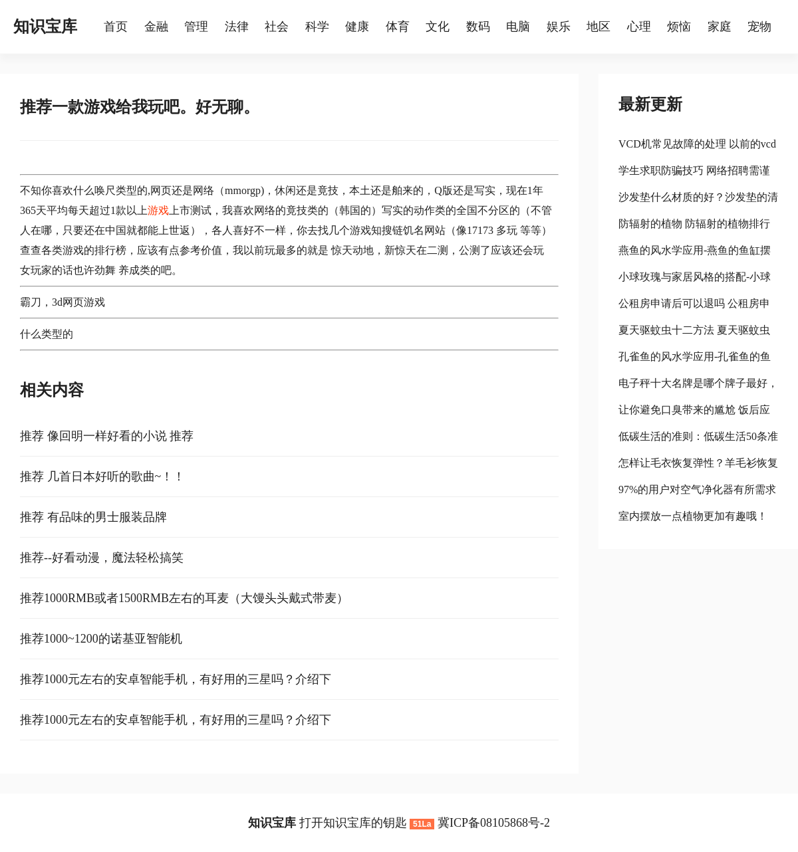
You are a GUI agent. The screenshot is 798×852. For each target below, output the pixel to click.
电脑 (518, 26)
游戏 (158, 210)
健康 (357, 26)
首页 (116, 26)
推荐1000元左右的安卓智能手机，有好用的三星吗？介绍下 (175, 679)
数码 (478, 26)
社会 (277, 26)
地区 (598, 26)
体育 (398, 26)
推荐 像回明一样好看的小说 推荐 (107, 436)
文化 (438, 26)
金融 (156, 26)
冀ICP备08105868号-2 (494, 822)
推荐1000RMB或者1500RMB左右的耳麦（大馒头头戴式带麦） (184, 598)
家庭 (720, 26)
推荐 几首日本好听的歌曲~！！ (102, 476)
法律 (237, 26)
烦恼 (679, 26)
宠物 (759, 26)
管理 (196, 26)
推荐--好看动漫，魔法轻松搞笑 (102, 557)
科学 (317, 26)
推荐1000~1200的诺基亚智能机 (101, 638)
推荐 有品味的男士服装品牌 (93, 517)
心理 (639, 26)
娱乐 (559, 26)
